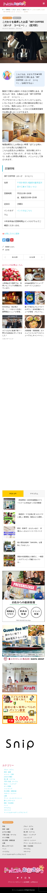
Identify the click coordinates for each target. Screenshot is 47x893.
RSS (29, 878)
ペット (4, 849)
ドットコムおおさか (18, 890)
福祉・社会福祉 (28, 846)
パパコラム (5, 851)
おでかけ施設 (6, 832)
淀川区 (7, 250)
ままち (12, 247)
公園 (3, 843)
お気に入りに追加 (11, 234)
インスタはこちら (24, 211)
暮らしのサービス (7, 846)
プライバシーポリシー (15, 882)
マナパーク (27, 851)
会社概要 (26, 882)
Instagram (25, 878)
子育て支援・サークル (9, 835)
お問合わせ (34, 882)
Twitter (17, 878)
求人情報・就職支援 (8, 840)
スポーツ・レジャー (30, 840)
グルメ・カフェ (7, 18)
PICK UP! (12, 494)
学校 (3, 826)
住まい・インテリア (30, 835)
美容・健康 (5, 829)
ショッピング (28, 837)
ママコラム (34, 494)
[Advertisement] (23, 413)
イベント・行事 (28, 829)
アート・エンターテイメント (33, 843)
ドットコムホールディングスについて (14, 854)
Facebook (21, 878)
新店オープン (17, 18)
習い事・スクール (29, 832)
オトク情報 (5, 837)
